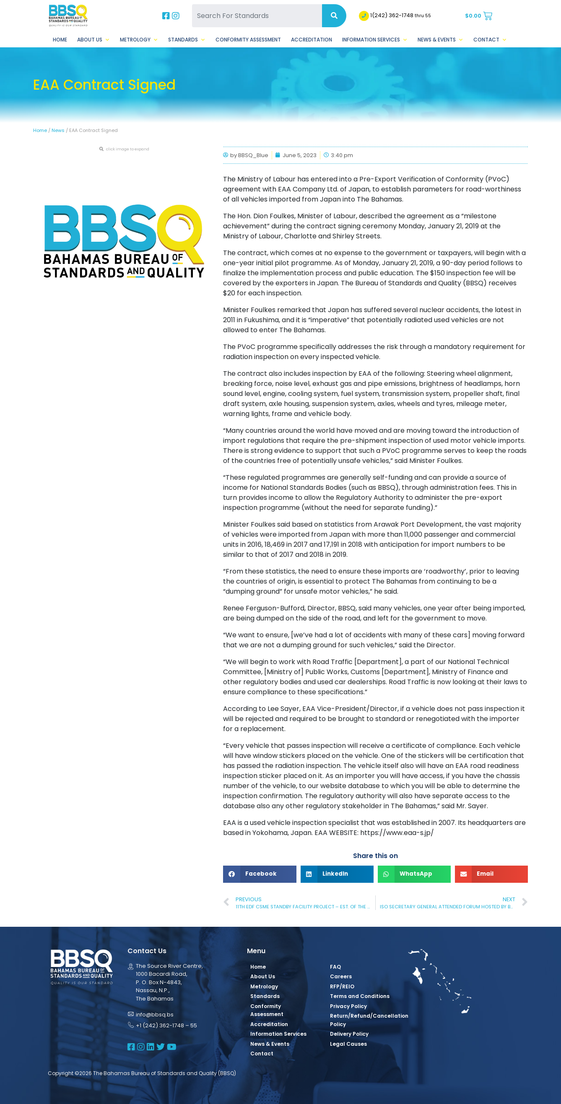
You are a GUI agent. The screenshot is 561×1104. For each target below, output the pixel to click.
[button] (259, 874)
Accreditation (311, 39)
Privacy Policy (348, 1006)
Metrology (139, 39)
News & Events (440, 39)
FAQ (335, 966)
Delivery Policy (349, 1033)
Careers (341, 976)
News (58, 130)
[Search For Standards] (257, 15)
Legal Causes (348, 1043)
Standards (186, 39)
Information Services (375, 39)
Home (60, 39)
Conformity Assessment (248, 39)
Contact (490, 39)
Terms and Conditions (360, 996)
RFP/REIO (342, 986)
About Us (93, 39)
